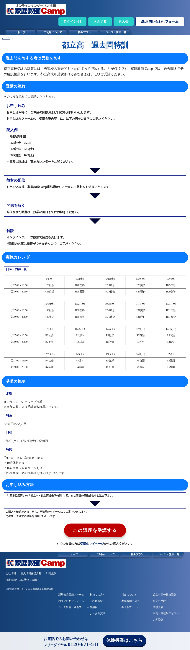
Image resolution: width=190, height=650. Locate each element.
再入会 (124, 21)
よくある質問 (97, 613)
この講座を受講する (95, 530)
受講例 (94, 607)
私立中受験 (159, 601)
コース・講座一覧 (116, 32)
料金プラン (84, 32)
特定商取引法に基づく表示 (21, 580)
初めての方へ (97, 594)
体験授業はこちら (124, 640)
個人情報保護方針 (31, 573)
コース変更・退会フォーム (73, 607)
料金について (129, 594)
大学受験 (158, 619)
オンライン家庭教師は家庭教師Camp (35, 589)
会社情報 (11, 573)
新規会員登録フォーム (71, 594)
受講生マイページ (92, 543)
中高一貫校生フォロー (166, 613)
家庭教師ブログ (130, 601)
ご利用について (53, 32)
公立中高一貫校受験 (164, 594)
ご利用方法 (96, 601)
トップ (21, 32)
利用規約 (51, 573)
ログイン (70, 21)
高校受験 (158, 607)
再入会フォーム (130, 607)
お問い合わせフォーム (161, 21)
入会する (100, 21)
